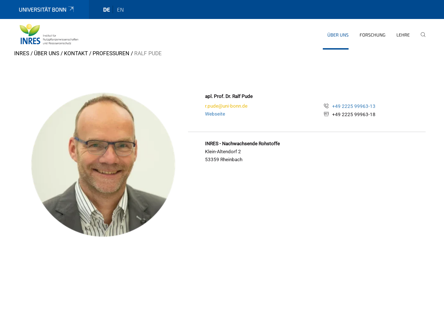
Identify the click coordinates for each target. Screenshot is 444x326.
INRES (21, 53)
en (120, 9)
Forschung (372, 34)
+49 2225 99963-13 (353, 106)
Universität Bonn (47, 9)
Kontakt (76, 53)
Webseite (215, 114)
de (106, 9)
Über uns (338, 34)
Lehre (403, 34)
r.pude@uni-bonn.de (226, 106)
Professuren (111, 53)
